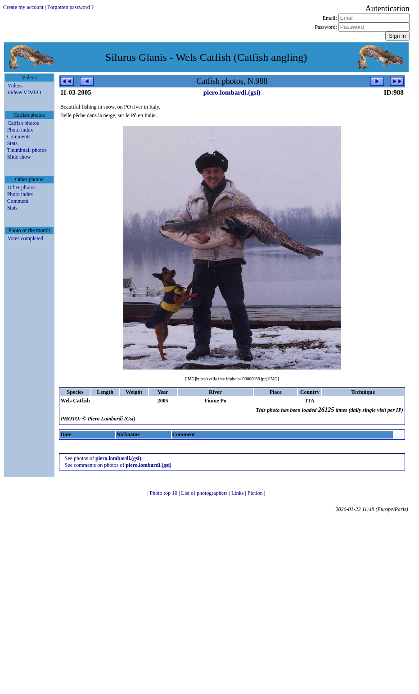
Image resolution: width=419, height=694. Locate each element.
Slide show (19, 157)
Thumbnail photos (27, 150)
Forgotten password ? (70, 7)
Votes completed (25, 238)
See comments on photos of (118, 465)
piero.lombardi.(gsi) (232, 92)
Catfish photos (23, 123)
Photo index (20, 130)
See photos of (103, 458)
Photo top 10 (164, 493)
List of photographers (205, 493)
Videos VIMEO (24, 92)
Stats (12, 143)
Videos (15, 85)
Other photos (22, 187)
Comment (17, 201)
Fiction (256, 493)
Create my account (23, 7)
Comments (19, 136)
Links (238, 493)
